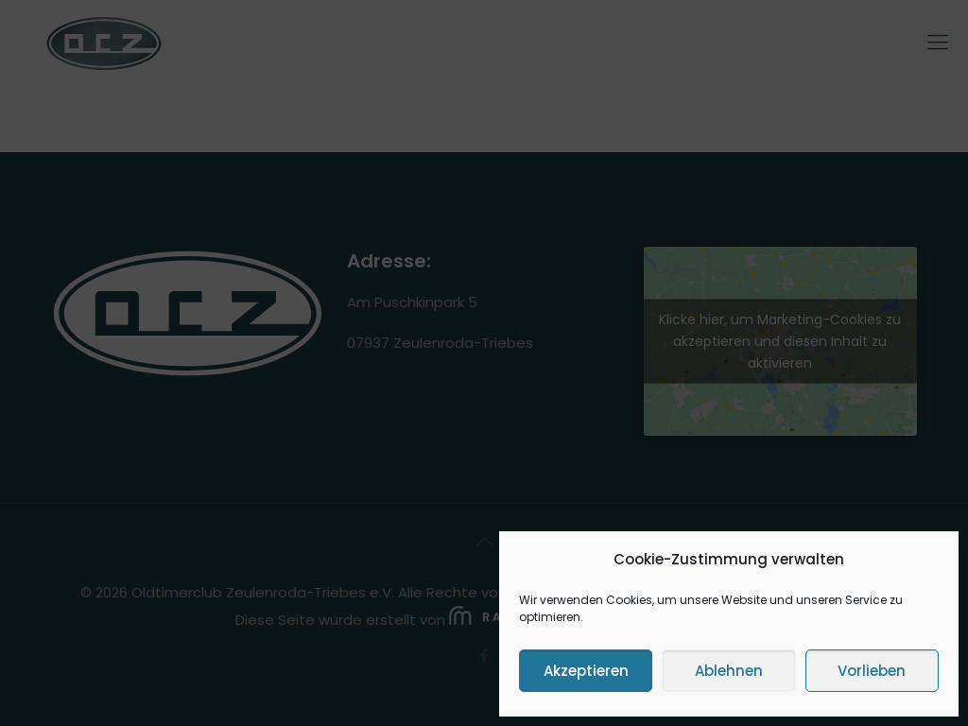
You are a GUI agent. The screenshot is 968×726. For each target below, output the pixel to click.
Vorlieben (872, 671)
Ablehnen (729, 671)
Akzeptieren (586, 671)
